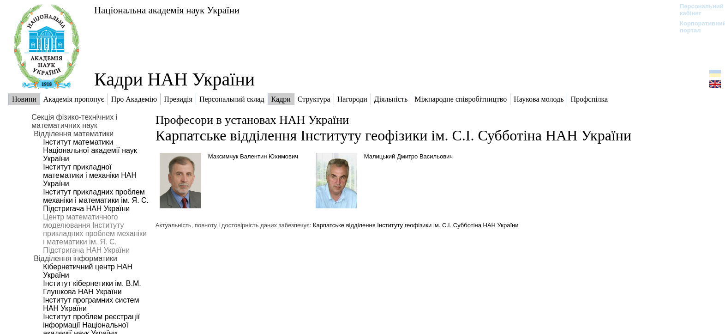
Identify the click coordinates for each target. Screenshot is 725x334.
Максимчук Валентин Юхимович (253, 156)
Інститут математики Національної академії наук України (90, 150)
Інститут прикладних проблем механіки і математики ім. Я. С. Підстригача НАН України (96, 200)
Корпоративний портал (697, 27)
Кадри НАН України (174, 79)
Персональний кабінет (697, 10)
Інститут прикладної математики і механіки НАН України (90, 175)
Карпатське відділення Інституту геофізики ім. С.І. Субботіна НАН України (393, 135)
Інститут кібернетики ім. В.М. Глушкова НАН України (92, 287)
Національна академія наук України (167, 10)
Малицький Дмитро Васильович (408, 156)
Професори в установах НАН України (252, 120)
